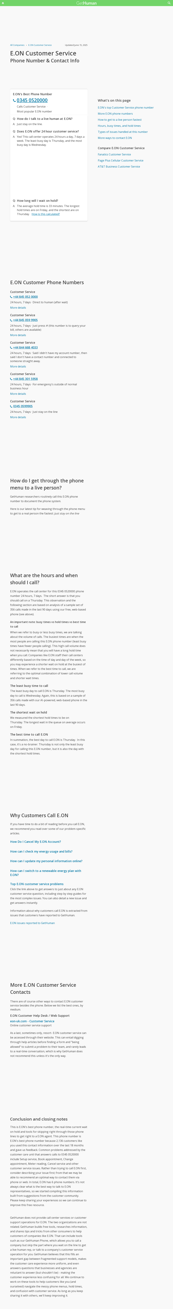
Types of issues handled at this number (123, 132)
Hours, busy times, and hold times (119, 126)
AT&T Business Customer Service (119, 166)
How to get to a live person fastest (120, 120)
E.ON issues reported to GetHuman (32, 923)
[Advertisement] (49, 171)
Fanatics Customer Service (114, 154)
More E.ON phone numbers (115, 113)
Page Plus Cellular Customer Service (120, 160)
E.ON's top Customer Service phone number (126, 107)
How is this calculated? (46, 214)
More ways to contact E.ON (115, 138)
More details (18, 307)
